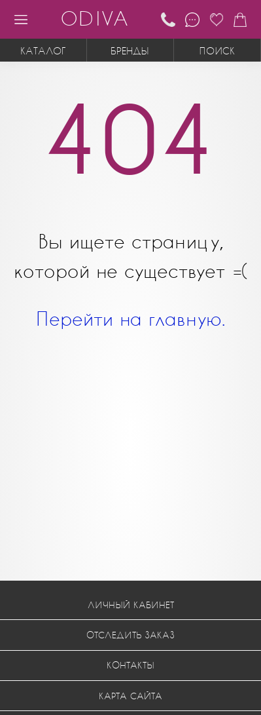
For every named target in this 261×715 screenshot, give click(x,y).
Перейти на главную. (130, 318)
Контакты (130, 664)
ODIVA (94, 18)
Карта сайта (130, 695)
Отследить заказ (130, 634)
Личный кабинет (131, 604)
